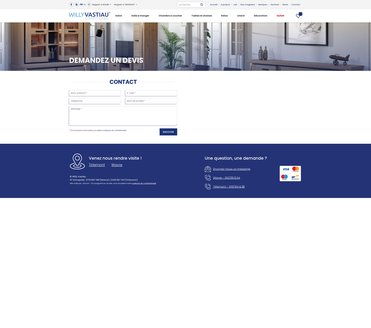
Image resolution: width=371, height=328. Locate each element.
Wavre (116, 164)
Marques (262, 4)
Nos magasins (247, 4)
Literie (241, 15)
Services (275, 4)
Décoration (260, 15)
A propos (225, 4)
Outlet (280, 15)
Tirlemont (97, 164)
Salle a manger (140, 15)
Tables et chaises (201, 15)
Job (235, 4)
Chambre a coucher (170, 15)
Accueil (213, 4)
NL (84, 4)
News (285, 4)
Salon (118, 15)
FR (81, 4)
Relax (224, 15)
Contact (295, 4)
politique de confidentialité (115, 130)
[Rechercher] (201, 4)
